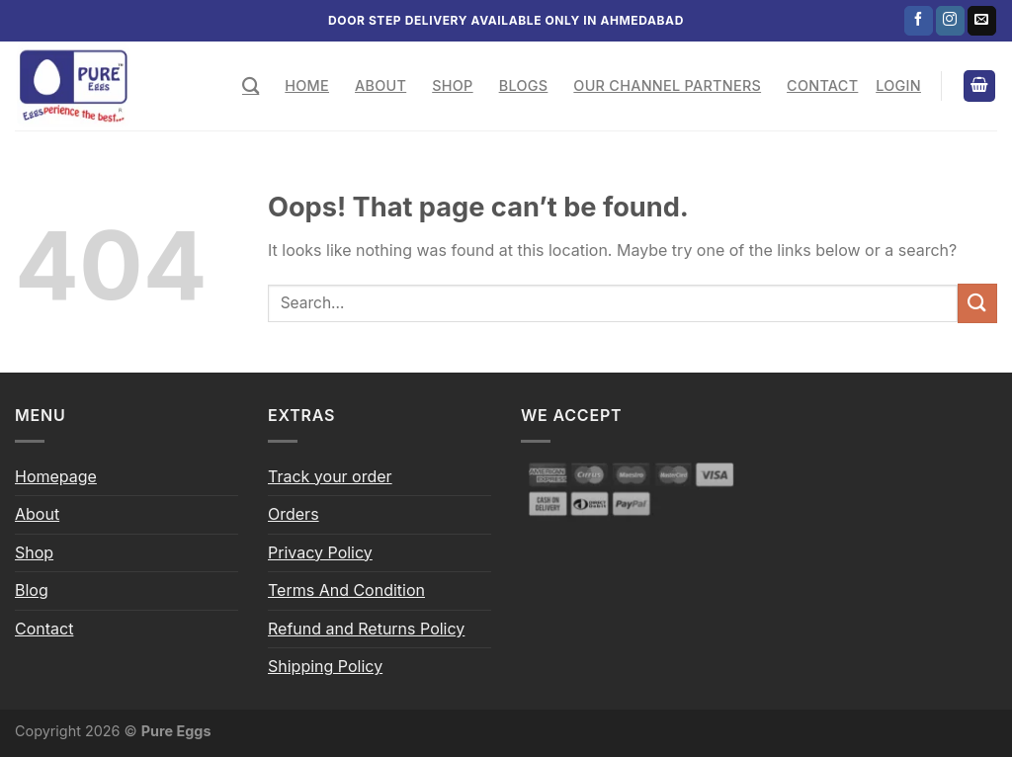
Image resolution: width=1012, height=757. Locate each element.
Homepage (56, 476)
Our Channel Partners (667, 85)
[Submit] (977, 303)
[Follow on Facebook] (918, 21)
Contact (822, 85)
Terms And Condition (346, 590)
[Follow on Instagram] (950, 21)
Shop (452, 85)
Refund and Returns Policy (366, 628)
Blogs (523, 85)
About (380, 85)
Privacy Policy (320, 552)
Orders (293, 514)
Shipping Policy (325, 666)
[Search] (250, 86)
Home (307, 85)
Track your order (330, 476)
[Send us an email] (982, 21)
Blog (31, 590)
